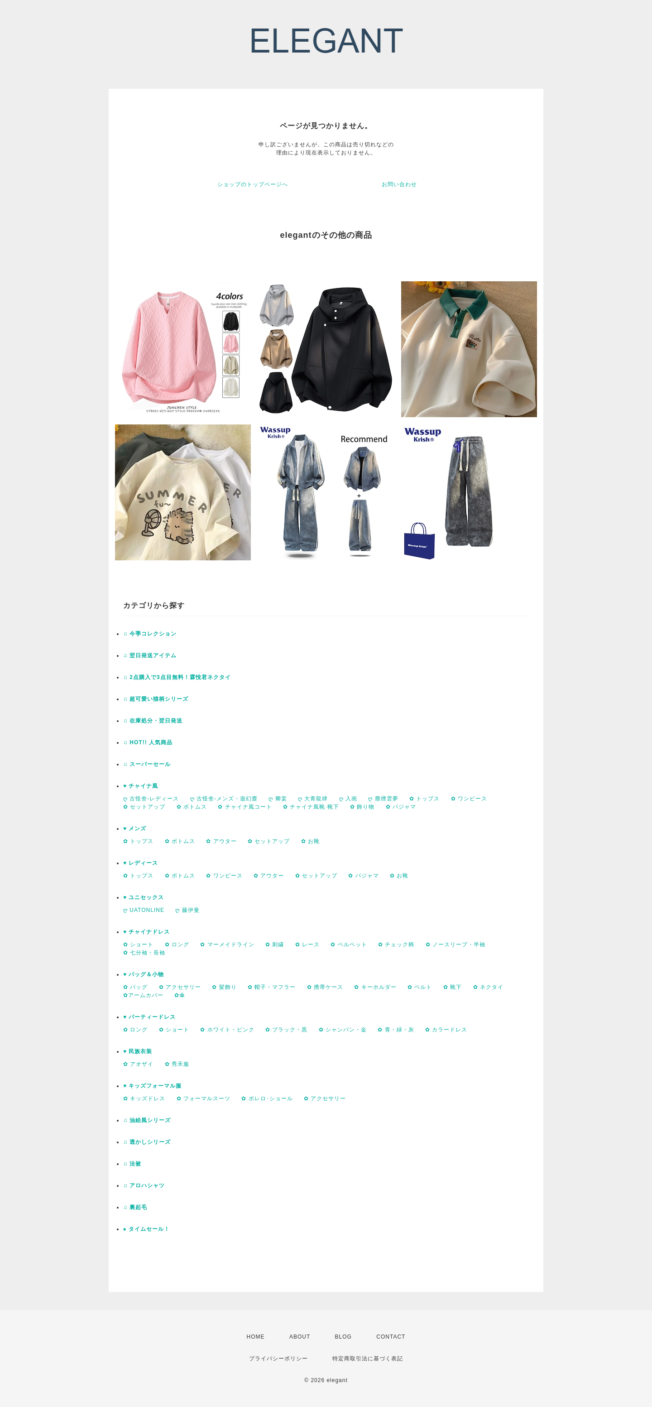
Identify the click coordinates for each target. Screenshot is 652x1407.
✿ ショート (138, 944)
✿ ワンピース (469, 798)
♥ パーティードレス (149, 1017)
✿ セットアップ (144, 807)
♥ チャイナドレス (146, 932)
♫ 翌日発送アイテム (150, 655)
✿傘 (179, 995)
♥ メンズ (134, 828)
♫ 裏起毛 (135, 1207)
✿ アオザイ (138, 1064)
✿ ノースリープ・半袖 (455, 944)
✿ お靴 (310, 841)
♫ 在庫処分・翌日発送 (152, 721)
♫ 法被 (132, 1164)
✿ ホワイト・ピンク (227, 1029)
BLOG (343, 1337)
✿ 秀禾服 (177, 1064)
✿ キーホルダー (375, 987)
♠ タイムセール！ (146, 1229)
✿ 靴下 (452, 987)
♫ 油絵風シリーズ (147, 1120)
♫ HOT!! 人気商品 (148, 742)
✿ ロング (177, 944)
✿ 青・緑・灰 (396, 1029)
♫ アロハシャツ (144, 1185)
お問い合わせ (399, 184)
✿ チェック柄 (396, 944)
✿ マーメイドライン (227, 944)
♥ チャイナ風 (140, 786)
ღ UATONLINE (143, 910)
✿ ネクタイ (488, 987)
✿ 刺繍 (274, 944)
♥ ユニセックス (143, 897)
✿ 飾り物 (362, 807)
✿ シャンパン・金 (343, 1029)
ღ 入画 (348, 798)
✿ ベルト (420, 987)
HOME (256, 1337)
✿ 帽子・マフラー (272, 987)
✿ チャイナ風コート (245, 807)
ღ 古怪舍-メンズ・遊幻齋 (224, 798)
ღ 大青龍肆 (313, 798)
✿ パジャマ (401, 807)
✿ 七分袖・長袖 (144, 952)
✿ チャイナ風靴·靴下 (311, 807)
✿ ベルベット (349, 944)
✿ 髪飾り (224, 987)
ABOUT (299, 1337)
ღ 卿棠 (277, 798)
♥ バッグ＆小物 (143, 974)
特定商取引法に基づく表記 (367, 1358)
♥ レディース (140, 863)
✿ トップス (424, 798)
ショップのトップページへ (252, 184)
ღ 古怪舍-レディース (151, 798)
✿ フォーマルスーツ (203, 1098)
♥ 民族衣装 (137, 1051)
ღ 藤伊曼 (187, 910)
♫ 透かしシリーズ (147, 1142)
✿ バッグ (135, 987)
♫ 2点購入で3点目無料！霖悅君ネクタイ (177, 677)
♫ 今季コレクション (150, 634)
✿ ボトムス (192, 807)
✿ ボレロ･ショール (266, 1098)
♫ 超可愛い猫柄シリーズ (155, 699)
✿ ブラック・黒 (286, 1029)
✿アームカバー (143, 995)
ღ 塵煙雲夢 (383, 798)
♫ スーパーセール (147, 764)
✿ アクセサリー (180, 987)
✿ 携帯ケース (325, 987)
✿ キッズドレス (144, 1098)
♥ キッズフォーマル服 (152, 1086)
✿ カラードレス (446, 1029)
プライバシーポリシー (278, 1358)
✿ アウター (221, 841)
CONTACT (390, 1337)
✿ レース (307, 944)
